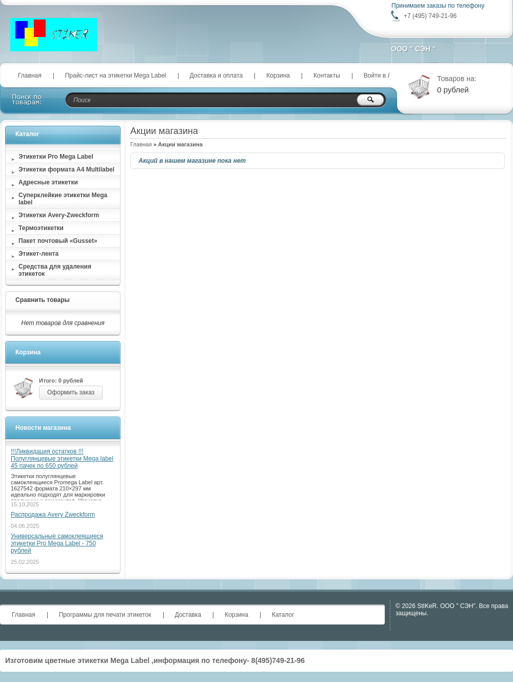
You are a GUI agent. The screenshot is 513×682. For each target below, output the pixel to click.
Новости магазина (43, 427)
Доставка (188, 614)
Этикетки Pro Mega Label (55, 156)
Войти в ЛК (380, 75)
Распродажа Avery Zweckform (53, 514)
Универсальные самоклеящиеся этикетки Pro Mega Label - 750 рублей (57, 543)
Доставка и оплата (216, 75)
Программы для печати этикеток (105, 614)
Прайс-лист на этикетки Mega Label (115, 75)
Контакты (326, 75)
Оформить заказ (70, 392)
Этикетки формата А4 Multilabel (66, 169)
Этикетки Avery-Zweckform (58, 215)
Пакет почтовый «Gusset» (57, 240)
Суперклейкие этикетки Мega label (62, 199)
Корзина (278, 75)
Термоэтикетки (41, 228)
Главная (30, 75)
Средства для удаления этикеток (54, 270)
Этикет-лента (38, 253)
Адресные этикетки (48, 182)
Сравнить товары (42, 300)
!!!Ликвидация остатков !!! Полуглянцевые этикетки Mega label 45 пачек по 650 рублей (62, 458)
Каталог (27, 134)
